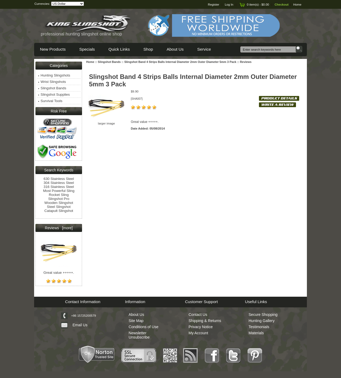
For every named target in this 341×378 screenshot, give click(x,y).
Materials (256, 333)
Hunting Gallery (262, 321)
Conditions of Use (144, 327)
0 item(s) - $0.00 (254, 4)
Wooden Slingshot (58, 203)
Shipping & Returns (205, 321)
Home (297, 4)
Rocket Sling (59, 195)
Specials (87, 49)
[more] (66, 228)
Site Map (136, 321)
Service (204, 49)
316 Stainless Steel (59, 187)
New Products (53, 49)
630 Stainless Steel (59, 179)
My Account (198, 333)
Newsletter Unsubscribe (139, 335)
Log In (229, 4)
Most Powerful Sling (59, 191)
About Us (175, 49)
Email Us (79, 325)
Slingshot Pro (58, 199)
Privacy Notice (201, 327)
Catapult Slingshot (58, 211)
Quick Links (119, 49)
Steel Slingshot (59, 207)
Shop (148, 49)
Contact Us (198, 314)
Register (213, 4)
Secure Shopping (263, 314)
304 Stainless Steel (59, 183)
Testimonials (259, 327)
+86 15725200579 (83, 315)
